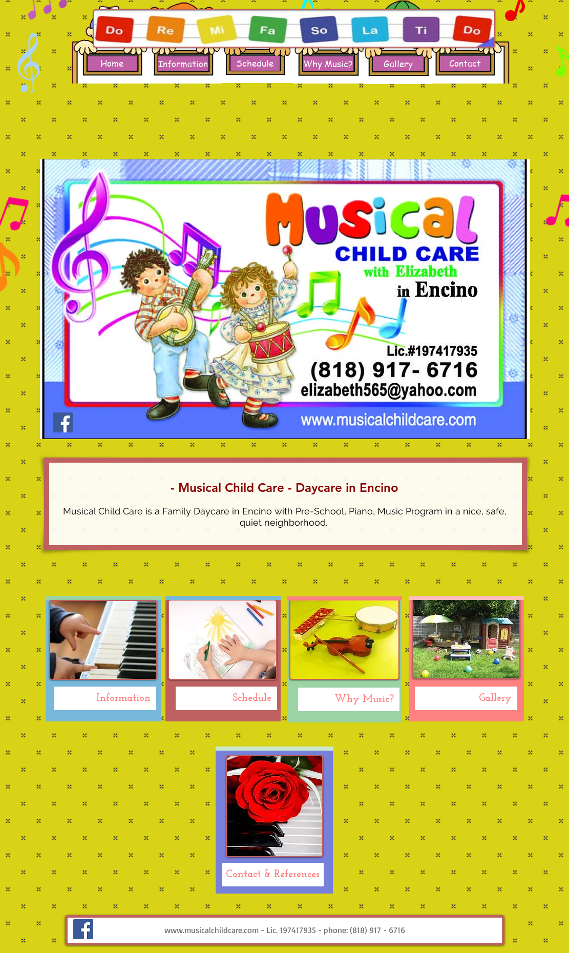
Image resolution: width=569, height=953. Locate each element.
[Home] (112, 63)
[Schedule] (255, 63)
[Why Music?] (328, 63)
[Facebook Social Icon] (63, 422)
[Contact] (465, 63)
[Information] (183, 63)
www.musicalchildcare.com (211, 930)
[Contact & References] (273, 874)
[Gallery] (398, 63)
